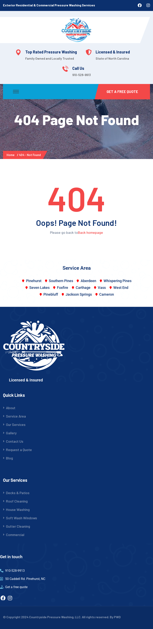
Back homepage (90, 232)
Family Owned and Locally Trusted (49, 58)
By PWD (115, 617)
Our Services (16, 424)
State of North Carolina (112, 58)
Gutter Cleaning (18, 526)
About (10, 408)
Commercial (15, 534)
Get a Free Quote (122, 91)
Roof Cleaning (17, 501)
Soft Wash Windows (21, 518)
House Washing (18, 509)
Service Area (16, 416)
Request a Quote (19, 449)
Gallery (11, 433)
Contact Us (14, 441)
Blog (9, 458)
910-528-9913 (81, 75)
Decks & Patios (17, 493)
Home (11, 155)
